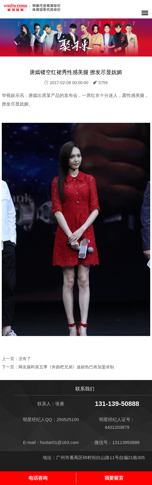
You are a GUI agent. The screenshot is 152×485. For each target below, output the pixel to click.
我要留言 (114, 478)
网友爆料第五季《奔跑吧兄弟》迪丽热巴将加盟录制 (66, 367)
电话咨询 (38, 478)
